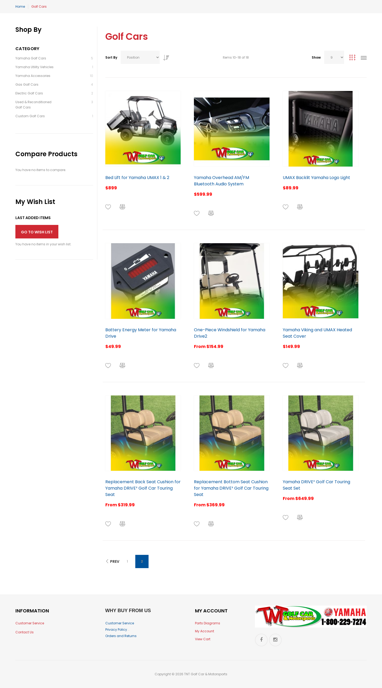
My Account (204, 631)
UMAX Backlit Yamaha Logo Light (316, 178)
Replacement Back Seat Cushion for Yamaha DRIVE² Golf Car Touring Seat (143, 488)
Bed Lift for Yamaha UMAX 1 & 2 (137, 178)
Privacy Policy (116, 629)
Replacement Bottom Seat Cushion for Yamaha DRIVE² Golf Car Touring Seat (231, 488)
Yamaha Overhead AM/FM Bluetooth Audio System (221, 181)
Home (20, 6)
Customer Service (29, 623)
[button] (108, 207)
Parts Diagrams (207, 623)
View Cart (202, 639)
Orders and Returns (121, 636)
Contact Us (24, 632)
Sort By (111, 57)
